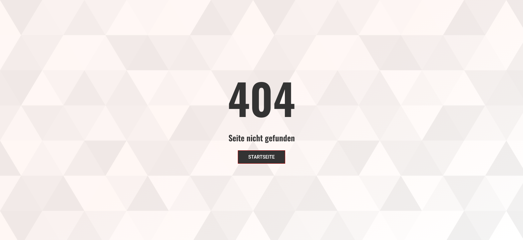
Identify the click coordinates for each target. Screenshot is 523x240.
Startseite (261, 157)
